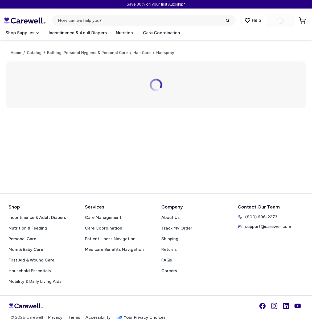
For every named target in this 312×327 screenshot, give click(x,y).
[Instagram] (274, 306)
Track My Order (176, 228)
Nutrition (124, 32)
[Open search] (144, 20)
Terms (74, 317)
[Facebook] (262, 306)
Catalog (34, 53)
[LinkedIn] (286, 306)
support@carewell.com (264, 226)
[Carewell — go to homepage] (24, 20)
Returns (169, 249)
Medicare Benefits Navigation (114, 249)
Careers (169, 270)
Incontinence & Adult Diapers (78, 32)
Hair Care (142, 53)
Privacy (55, 317)
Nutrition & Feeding (28, 228)
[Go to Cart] (302, 20)
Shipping (169, 238)
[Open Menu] (22, 33)
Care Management (103, 217)
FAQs (166, 260)
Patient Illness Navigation (110, 238)
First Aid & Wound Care (31, 260)
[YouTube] (297, 306)
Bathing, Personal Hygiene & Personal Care (87, 53)
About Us (170, 217)
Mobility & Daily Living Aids (35, 281)
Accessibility (98, 317)
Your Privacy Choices (141, 317)
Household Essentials (30, 270)
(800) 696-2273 (257, 217)
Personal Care (22, 238)
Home (16, 53)
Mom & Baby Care (26, 249)
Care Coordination (161, 32)
